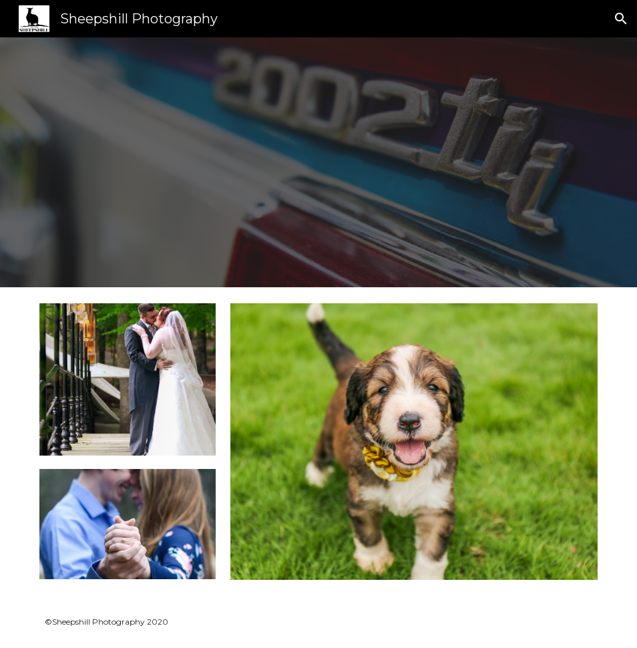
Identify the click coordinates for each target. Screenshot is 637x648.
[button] (621, 19)
